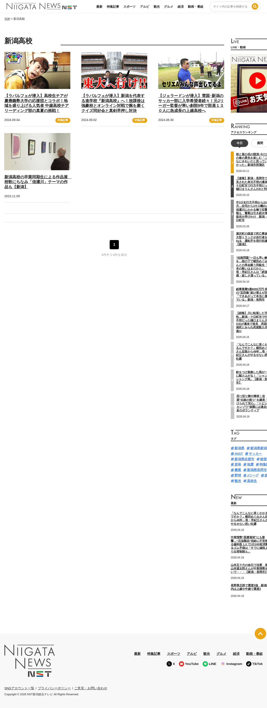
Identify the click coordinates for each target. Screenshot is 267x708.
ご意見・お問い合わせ (90, 688)
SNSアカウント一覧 (19, 688)
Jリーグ (253, 475)
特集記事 (113, 6)
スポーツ (129, 6)
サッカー (255, 453)
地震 (250, 464)
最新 (99, 6)
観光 (157, 6)
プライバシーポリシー (54, 688)
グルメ (168, 6)
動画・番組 (195, 6)
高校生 (252, 481)
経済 (181, 6)
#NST (238, 453)
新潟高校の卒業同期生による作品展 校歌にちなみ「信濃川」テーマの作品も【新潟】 (38, 182)
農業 (237, 470)
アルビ (144, 6)
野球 (237, 475)
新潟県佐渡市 (244, 459)
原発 (237, 464)
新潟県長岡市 (257, 470)
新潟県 (239, 448)
